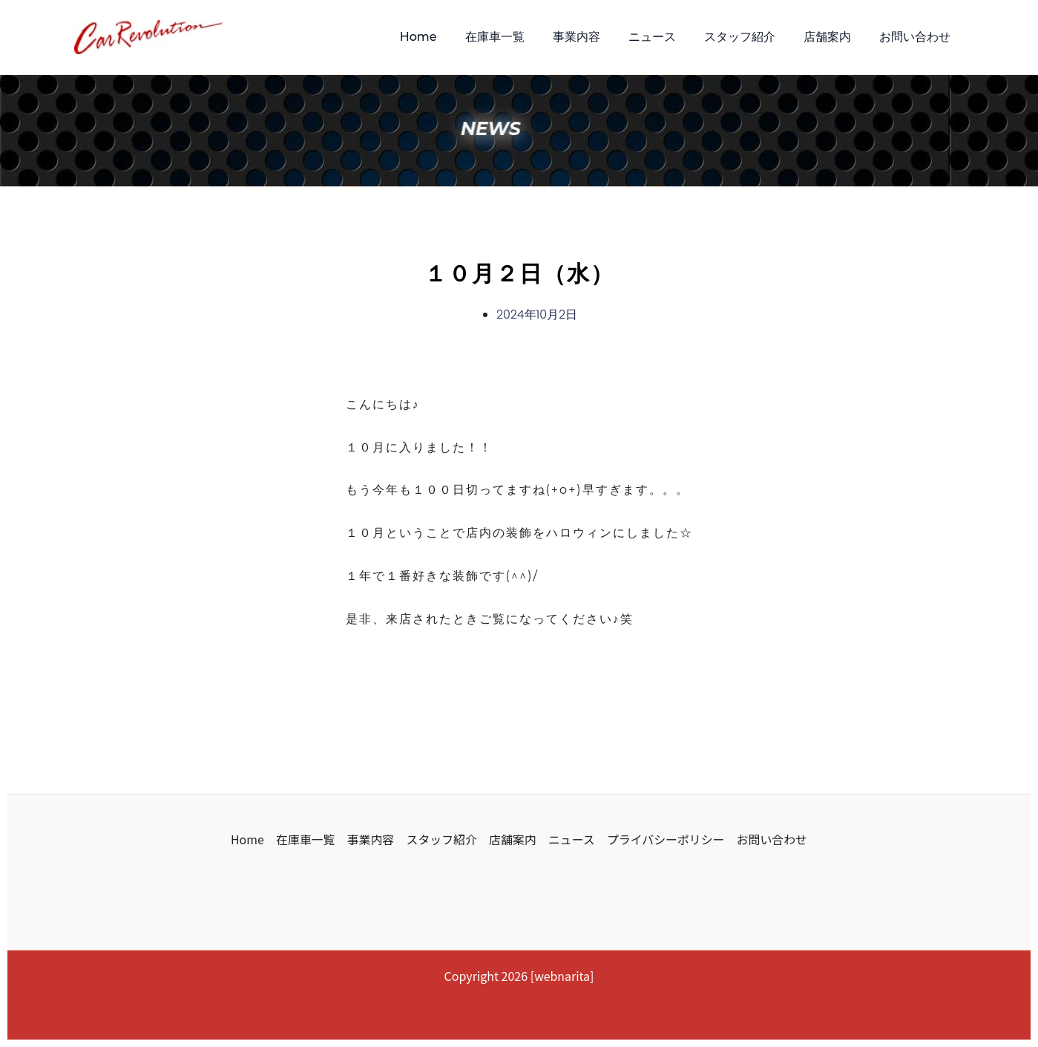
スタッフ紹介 (750, 37)
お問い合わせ (917, 37)
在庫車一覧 (519, 37)
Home (447, 37)
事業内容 (596, 37)
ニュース (668, 37)
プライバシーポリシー (666, 838)
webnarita (562, 976)
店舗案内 (834, 37)
